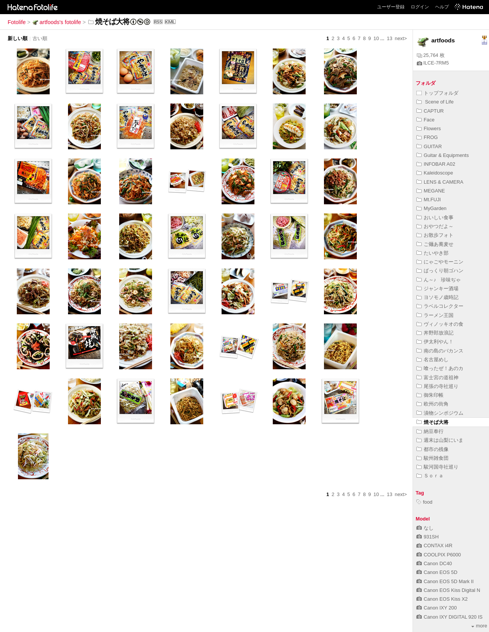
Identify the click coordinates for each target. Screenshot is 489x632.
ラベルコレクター (439, 306)
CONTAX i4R (434, 545)
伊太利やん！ (434, 341)
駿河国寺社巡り (437, 467)
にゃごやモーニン (439, 262)
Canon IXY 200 (436, 608)
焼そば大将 (432, 422)
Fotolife (17, 22)
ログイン (420, 7)
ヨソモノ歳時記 (437, 297)
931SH (427, 537)
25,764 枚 (431, 55)
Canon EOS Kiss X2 (442, 599)
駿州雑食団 (432, 458)
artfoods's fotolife (56, 22)
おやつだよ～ (434, 226)
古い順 (39, 38)
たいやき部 (432, 253)
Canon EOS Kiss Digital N (448, 590)
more (479, 626)
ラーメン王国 (434, 315)
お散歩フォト (434, 235)
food (424, 502)
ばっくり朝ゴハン (439, 270)
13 (389, 38)
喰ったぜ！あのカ (439, 368)
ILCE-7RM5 (433, 63)
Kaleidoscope (434, 173)
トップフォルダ (437, 93)
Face (425, 120)
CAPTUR (430, 111)
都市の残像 (432, 449)
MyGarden (431, 208)
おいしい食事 (434, 217)
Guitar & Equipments (442, 155)
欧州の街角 (432, 404)
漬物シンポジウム (439, 413)
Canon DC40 (434, 563)
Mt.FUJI (428, 199)
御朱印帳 (430, 395)
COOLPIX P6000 (438, 555)
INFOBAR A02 (435, 164)
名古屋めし (432, 359)
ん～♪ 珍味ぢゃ (438, 280)
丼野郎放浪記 (434, 333)
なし (425, 528)
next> (401, 38)
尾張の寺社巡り (437, 386)
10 (376, 38)
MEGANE (430, 191)
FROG (427, 137)
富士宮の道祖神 (437, 377)
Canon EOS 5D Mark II (445, 581)
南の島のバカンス (439, 351)
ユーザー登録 (391, 7)
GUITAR (429, 146)
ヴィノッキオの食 (439, 324)
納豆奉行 (430, 431)
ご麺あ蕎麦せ (434, 244)
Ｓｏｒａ (430, 475)
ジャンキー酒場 (437, 288)
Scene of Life (434, 102)
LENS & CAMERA (439, 182)
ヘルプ (442, 7)
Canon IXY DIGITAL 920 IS (449, 617)
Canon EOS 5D (436, 572)
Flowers (428, 128)
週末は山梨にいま (439, 440)
